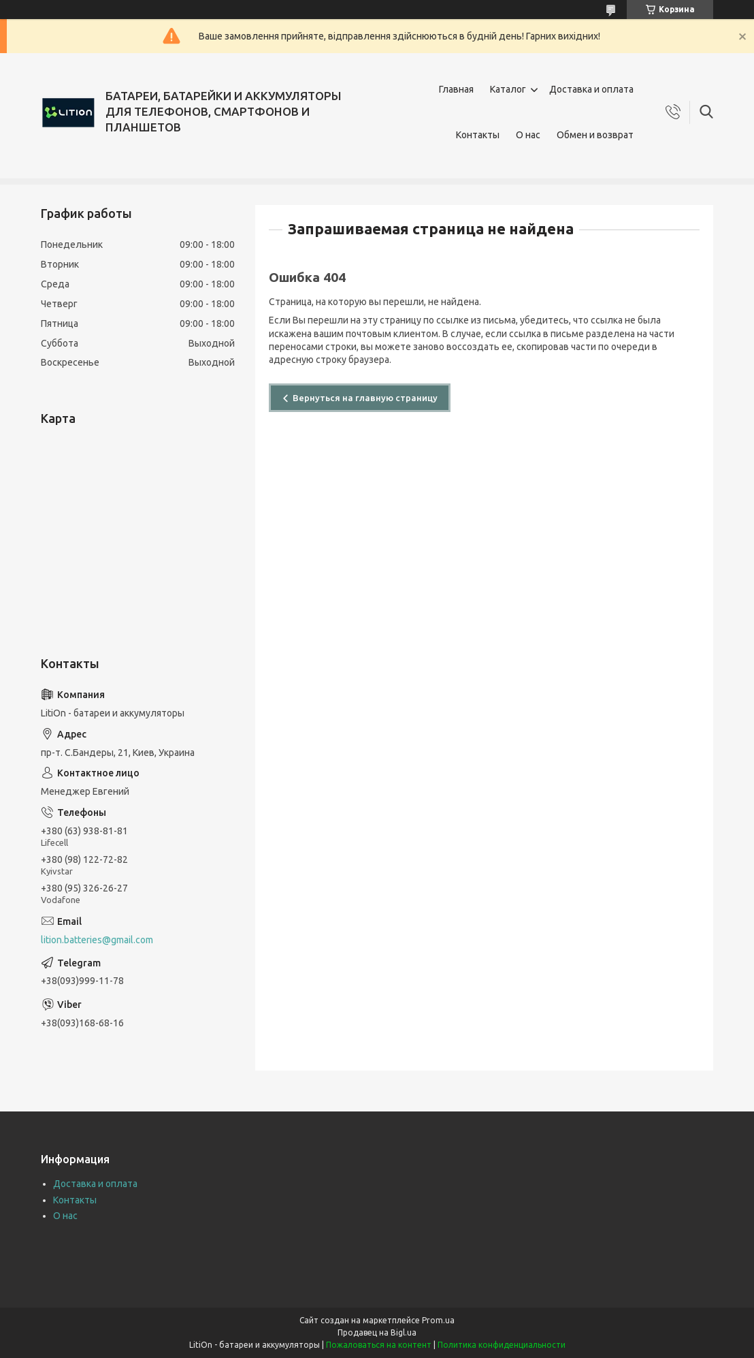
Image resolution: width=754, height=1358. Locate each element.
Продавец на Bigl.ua (377, 1332)
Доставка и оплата (591, 89)
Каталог (508, 89)
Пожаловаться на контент (378, 1344)
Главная (456, 89)
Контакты (477, 134)
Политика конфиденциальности (502, 1344)
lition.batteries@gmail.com (97, 939)
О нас (528, 134)
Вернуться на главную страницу (365, 397)
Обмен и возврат (595, 134)
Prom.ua (438, 1320)
